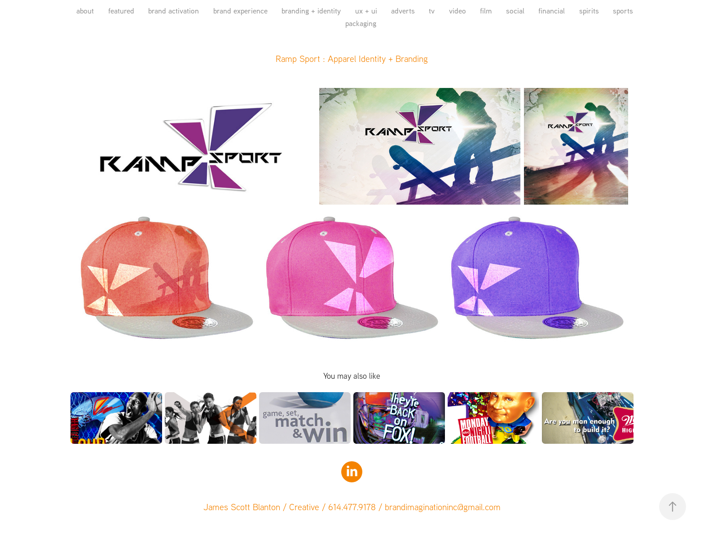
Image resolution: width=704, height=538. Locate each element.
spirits (589, 10)
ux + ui (366, 10)
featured (121, 10)
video (457, 10)
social (515, 10)
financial (551, 10)
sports (623, 10)
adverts (403, 10)
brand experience (240, 10)
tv (432, 10)
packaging (360, 23)
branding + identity (311, 10)
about (85, 10)
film (486, 10)
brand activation (173, 10)
